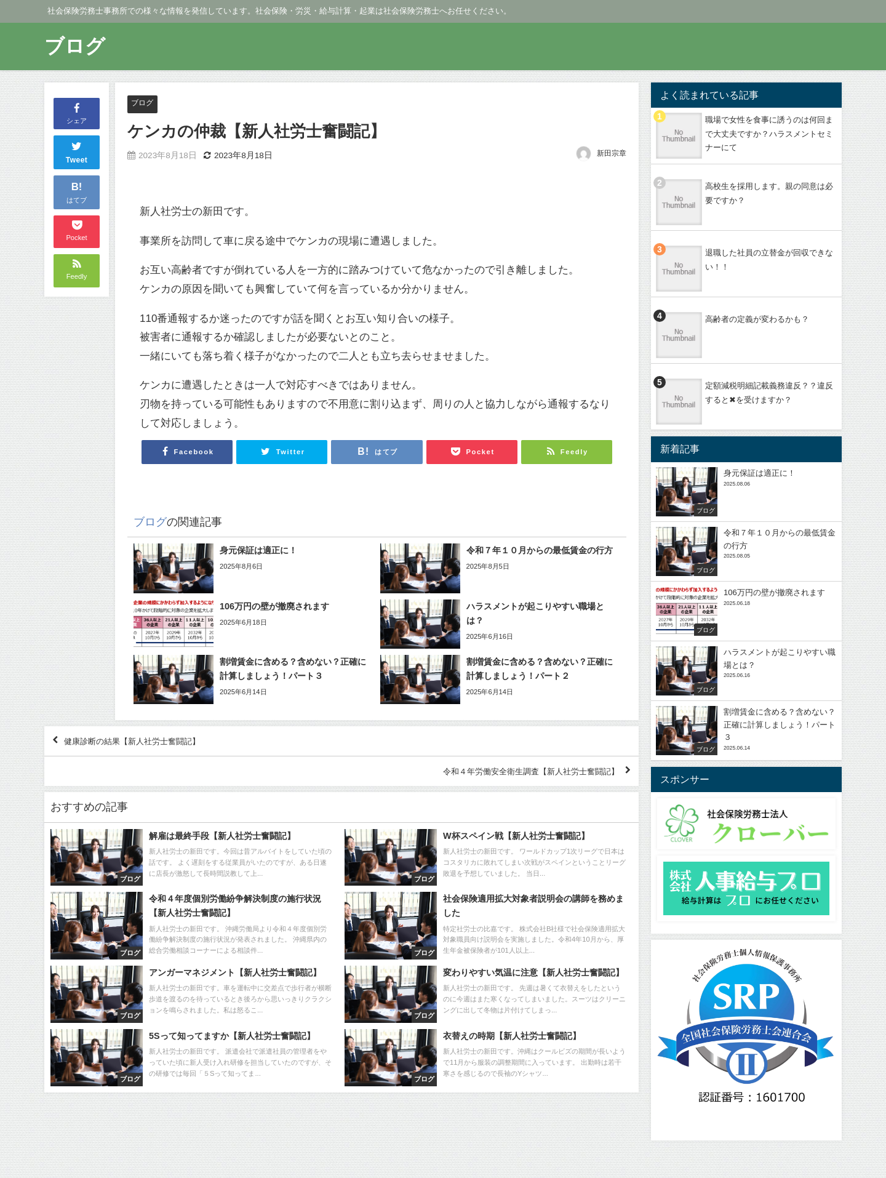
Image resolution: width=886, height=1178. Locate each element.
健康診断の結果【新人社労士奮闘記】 (150, 745)
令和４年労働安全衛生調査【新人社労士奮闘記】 (507, 782)
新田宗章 (611, 154)
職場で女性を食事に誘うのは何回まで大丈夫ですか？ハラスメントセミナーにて (769, 133)
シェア (76, 112)
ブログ (143, 103)
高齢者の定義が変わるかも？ (757, 319)
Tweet (77, 150)
